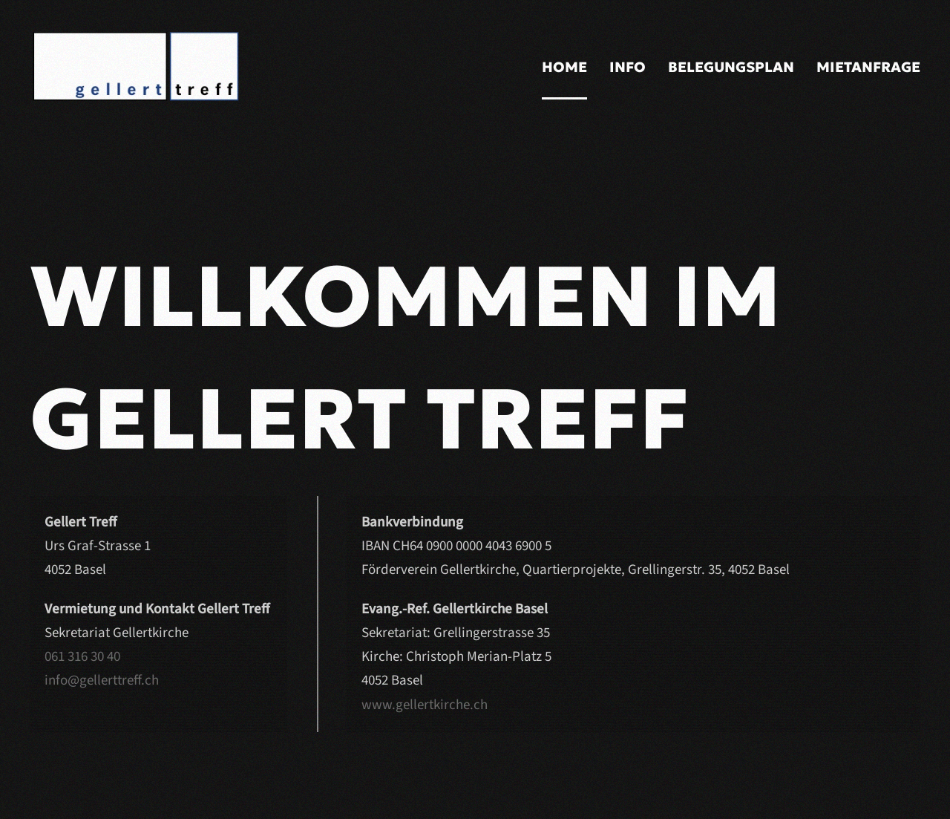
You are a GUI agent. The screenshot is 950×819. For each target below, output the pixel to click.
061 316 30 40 (82, 657)
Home (564, 67)
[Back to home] (177, 67)
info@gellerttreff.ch (102, 680)
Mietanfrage (868, 67)
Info (627, 67)
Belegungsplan (731, 67)
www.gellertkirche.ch (424, 705)
